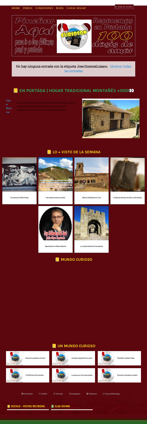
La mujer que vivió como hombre (81, 375)
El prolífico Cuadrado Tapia (125, 358)
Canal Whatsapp (111, 394)
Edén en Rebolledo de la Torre (91, 198)
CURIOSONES (44, 8)
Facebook (27, 394)
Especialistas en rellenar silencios (55, 246)
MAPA (60, 8)
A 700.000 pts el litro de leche (34, 375)
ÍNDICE (28, 8)
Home (16, 8)
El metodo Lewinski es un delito (127, 375)
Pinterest (91, 394)
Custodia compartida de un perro (81, 358)
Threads (58, 394)
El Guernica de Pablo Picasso (19, 198)
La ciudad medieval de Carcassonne (91, 246)
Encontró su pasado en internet (35, 358)
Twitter (43, 394)
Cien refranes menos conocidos (55, 198)
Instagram (74, 394)
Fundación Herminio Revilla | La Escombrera (127, 198)
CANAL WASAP (76, 8)
